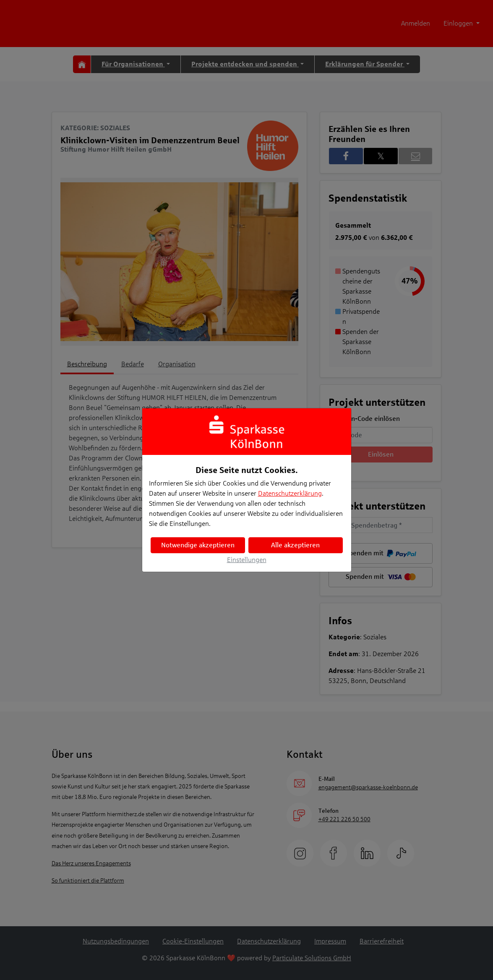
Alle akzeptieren (295, 545)
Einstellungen (246, 559)
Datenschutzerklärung (290, 493)
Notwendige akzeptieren (198, 545)
